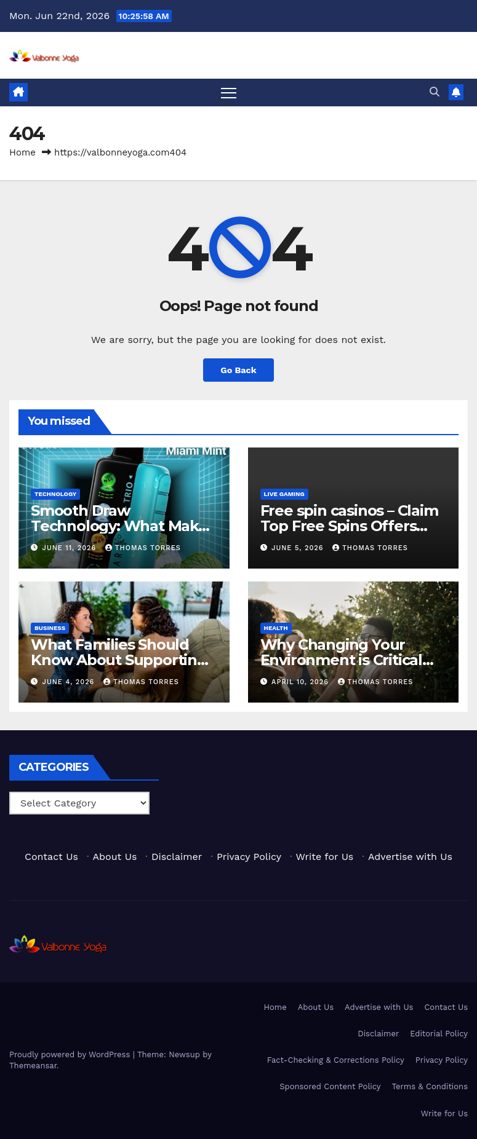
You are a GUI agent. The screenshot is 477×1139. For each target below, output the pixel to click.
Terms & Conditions (430, 1086)
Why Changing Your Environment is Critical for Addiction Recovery (343, 660)
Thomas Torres (143, 548)
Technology (55, 494)
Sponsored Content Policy (329, 1086)
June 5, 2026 (298, 548)
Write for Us (325, 856)
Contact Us (51, 856)
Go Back (238, 370)
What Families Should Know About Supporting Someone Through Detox (123, 660)
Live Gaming (284, 494)
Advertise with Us (410, 856)
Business (49, 628)
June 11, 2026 (70, 548)
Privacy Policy (249, 856)
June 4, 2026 (69, 682)
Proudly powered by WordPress (71, 1054)
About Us (115, 856)
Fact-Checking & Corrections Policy (335, 1060)
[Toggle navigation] (229, 92)
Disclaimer (176, 856)
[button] (434, 92)
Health (276, 628)
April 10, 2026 (301, 682)
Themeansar (33, 1065)
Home (22, 152)
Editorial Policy (439, 1033)
